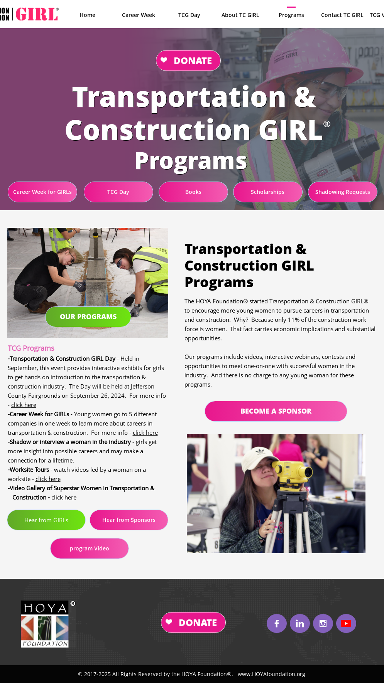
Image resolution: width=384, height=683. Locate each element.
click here (23, 405)
